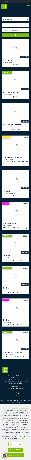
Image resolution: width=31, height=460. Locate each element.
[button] (15, 25)
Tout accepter (16, 455)
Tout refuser (16, 450)
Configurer (16, 444)
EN (24, 1)
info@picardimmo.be (15, 388)
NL (28, 1)
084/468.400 (15, 386)
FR (21, 1)
